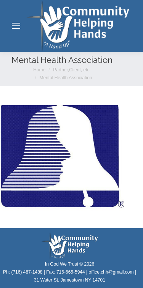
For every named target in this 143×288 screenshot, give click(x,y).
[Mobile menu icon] (16, 25)
